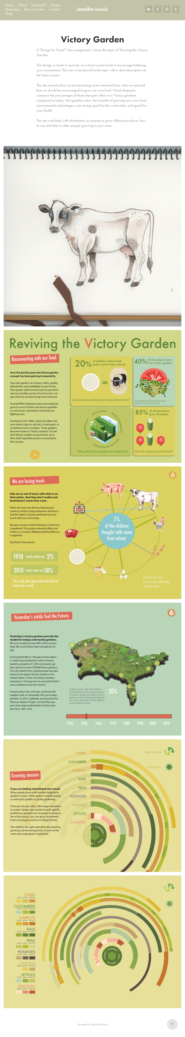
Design (55, 5)
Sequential (38, 5)
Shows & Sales (34, 9)
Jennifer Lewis (92, 9)
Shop (9, 13)
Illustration (13, 9)
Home (10, 5)
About (22, 5)
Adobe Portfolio (99, 1024)
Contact (54, 9)
